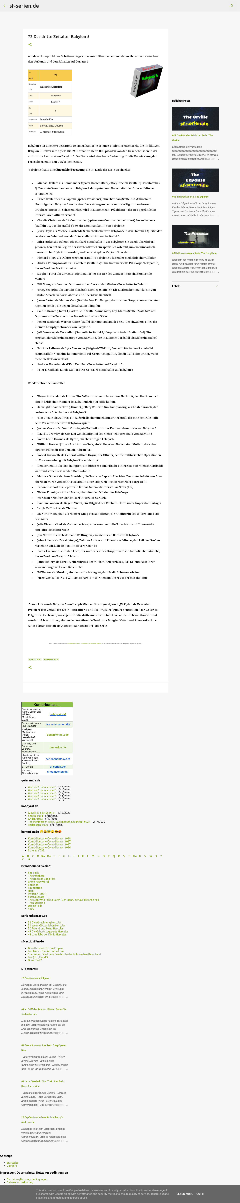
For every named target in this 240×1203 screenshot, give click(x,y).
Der (43, 856)
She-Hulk (33, 872)
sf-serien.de (24, 6)
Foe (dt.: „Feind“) (38, 957)
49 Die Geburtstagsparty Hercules (48, 931)
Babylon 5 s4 (51, 659)
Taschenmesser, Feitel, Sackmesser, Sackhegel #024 (59, 821)
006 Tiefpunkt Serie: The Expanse (190, 196)
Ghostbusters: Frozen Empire (45, 948)
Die (49, 856)
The (134, 856)
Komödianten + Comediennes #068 (49, 838)
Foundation (35, 887)
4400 (31, 908)
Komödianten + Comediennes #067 (49, 841)
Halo (31, 890)
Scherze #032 (36, 850)
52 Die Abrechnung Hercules (45, 922)
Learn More (185, 1193)
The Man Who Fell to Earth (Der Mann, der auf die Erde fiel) (63, 899)
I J (77, 856)
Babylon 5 (34, 659)
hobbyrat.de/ (58, 714)
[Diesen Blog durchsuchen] (219, 6)
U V (143, 856)
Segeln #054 (35, 815)
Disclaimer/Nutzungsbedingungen (27, 1179)
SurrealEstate (36, 896)
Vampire (12, 1165)
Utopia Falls (35, 905)
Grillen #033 (35, 818)
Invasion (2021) (37, 893)
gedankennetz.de (58, 734)
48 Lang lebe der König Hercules (47, 934)
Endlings (33, 884)
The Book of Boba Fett (41, 878)
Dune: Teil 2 (35, 960)
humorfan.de (58, 747)
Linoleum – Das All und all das (46, 951)
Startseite (12, 1162)
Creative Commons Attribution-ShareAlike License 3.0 (85, 643)
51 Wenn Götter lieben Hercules (47, 925)
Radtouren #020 (38, 824)
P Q (112, 856)
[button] (30, 44)
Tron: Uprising (36, 902)
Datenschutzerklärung (20, 1182)
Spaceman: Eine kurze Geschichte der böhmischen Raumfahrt (64, 954)
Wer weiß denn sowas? (42, 787)
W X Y (156, 856)
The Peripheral (36, 875)
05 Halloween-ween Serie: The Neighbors (194, 253)
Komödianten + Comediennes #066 (49, 847)
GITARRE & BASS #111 (42, 812)
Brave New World (38, 881)
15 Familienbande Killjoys (35, 978)
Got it (200, 1193)
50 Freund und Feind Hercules (46, 928)
